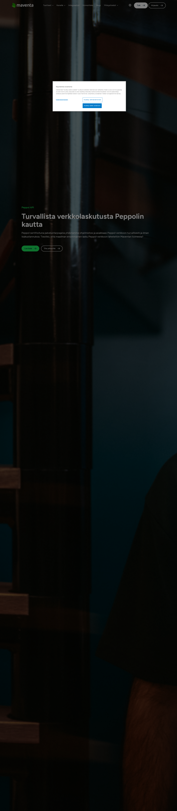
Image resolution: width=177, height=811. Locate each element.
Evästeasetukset (62, 99)
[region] (89, 96)
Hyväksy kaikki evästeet (92, 105)
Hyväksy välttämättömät (92, 100)
